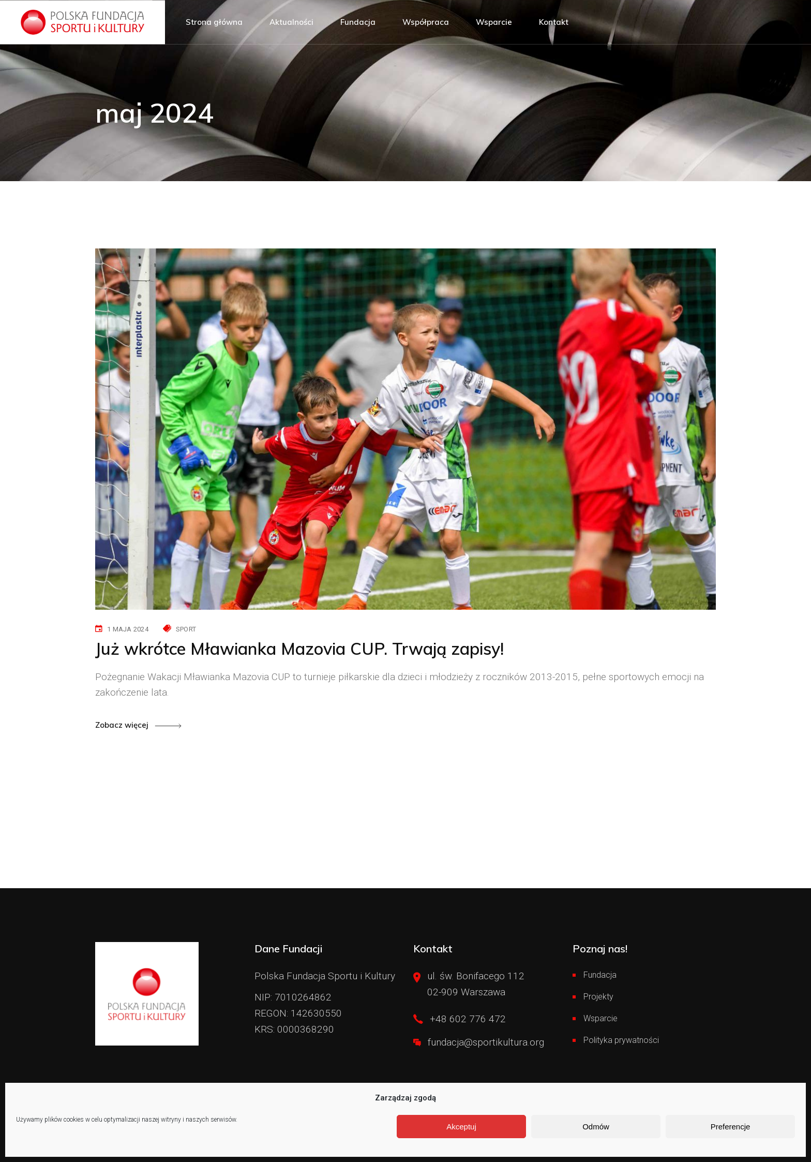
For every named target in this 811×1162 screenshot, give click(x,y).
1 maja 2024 (127, 629)
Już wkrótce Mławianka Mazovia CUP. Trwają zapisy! (299, 648)
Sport (186, 629)
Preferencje (730, 1126)
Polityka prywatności (621, 1040)
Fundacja (600, 975)
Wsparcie (600, 1018)
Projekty (598, 997)
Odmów (595, 1126)
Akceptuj (461, 1126)
